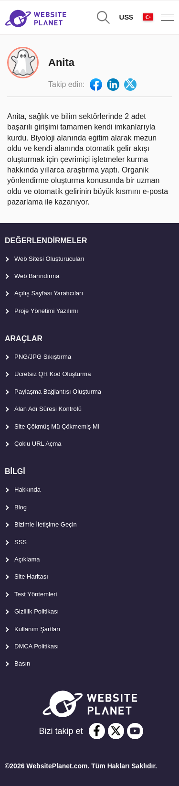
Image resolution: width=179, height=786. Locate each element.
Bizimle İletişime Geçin (45, 524)
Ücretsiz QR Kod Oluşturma (52, 373)
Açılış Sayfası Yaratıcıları (48, 293)
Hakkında (27, 489)
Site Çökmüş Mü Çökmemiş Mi (56, 426)
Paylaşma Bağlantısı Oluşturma (57, 391)
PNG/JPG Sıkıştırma (42, 356)
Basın (22, 663)
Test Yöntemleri (35, 594)
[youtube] (135, 731)
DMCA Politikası (36, 646)
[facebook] (97, 731)
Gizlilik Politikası (36, 611)
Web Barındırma (36, 276)
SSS (20, 542)
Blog (20, 507)
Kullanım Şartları (37, 629)
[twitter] (116, 731)
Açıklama (27, 559)
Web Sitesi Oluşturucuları (49, 258)
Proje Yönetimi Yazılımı (46, 310)
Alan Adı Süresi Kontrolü (48, 408)
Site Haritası (31, 576)
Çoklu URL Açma (38, 443)
